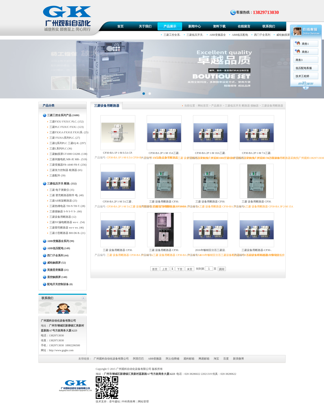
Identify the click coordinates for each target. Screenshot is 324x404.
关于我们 (145, 26)
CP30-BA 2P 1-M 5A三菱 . (118, 201)
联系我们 (268, 26)
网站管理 (143, 401)
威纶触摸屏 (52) (56, 262)
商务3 (298, 60)
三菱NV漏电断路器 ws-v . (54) (67, 222)
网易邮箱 (204, 358)
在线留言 (244, 26)
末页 (189, 269)
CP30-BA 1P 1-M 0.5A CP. (118, 152)
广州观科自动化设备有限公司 (111, 358)
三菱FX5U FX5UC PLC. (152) (66, 121)
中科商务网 (128, 401)
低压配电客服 (303, 68)
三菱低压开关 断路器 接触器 (242, 105)
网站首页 (203, 105)
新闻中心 (194, 26)
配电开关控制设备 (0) (60, 284)
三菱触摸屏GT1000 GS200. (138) (68, 153)
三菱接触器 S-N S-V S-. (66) (65, 211)
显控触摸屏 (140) (57, 277)
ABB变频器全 (217, 34)
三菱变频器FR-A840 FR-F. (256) (68, 164)
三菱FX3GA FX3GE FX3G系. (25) (68, 132)
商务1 (305, 43)
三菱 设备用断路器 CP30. (164, 201)
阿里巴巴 (138, 358)
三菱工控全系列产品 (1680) (63, 115)
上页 (164, 269)
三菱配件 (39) (57, 175)
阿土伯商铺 (172, 358)
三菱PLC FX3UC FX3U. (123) (66, 127)
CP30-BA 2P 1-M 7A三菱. (256, 153)
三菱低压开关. (194, 34)
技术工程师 (302, 76)
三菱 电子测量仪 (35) (61, 189)
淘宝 (216, 358)
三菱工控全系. (172, 34)
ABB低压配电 (240, 34)
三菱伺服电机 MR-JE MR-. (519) (68, 159)
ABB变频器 (155, 358)
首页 (120, 26)
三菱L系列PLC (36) (60, 148)
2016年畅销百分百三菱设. (210, 250)
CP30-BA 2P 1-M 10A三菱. (210, 153)
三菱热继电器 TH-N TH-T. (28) (67, 206)
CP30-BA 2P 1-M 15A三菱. (164, 153)
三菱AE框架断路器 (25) (63, 200)
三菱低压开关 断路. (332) (62, 183)
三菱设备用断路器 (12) (62, 216)
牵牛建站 (114, 401)
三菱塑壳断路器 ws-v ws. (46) (66, 227)
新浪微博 (238, 358)
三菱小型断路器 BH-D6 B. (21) (67, 233)
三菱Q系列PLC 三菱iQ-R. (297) (67, 143)
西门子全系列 (262, 34)
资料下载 (219, 26)
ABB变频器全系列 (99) (60, 241)
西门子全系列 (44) (58, 255)
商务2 (305, 51)
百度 (226, 358)
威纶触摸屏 (283, 34)
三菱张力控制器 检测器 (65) (65, 170)
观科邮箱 (189, 358)
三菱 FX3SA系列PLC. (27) (64, 137)
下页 (179, 269)
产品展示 (170, 26)
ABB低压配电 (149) (58, 248)
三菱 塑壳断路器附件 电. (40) (66, 195)
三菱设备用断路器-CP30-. (257, 250)
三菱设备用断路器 (272, 105)
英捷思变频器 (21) (58, 269)
